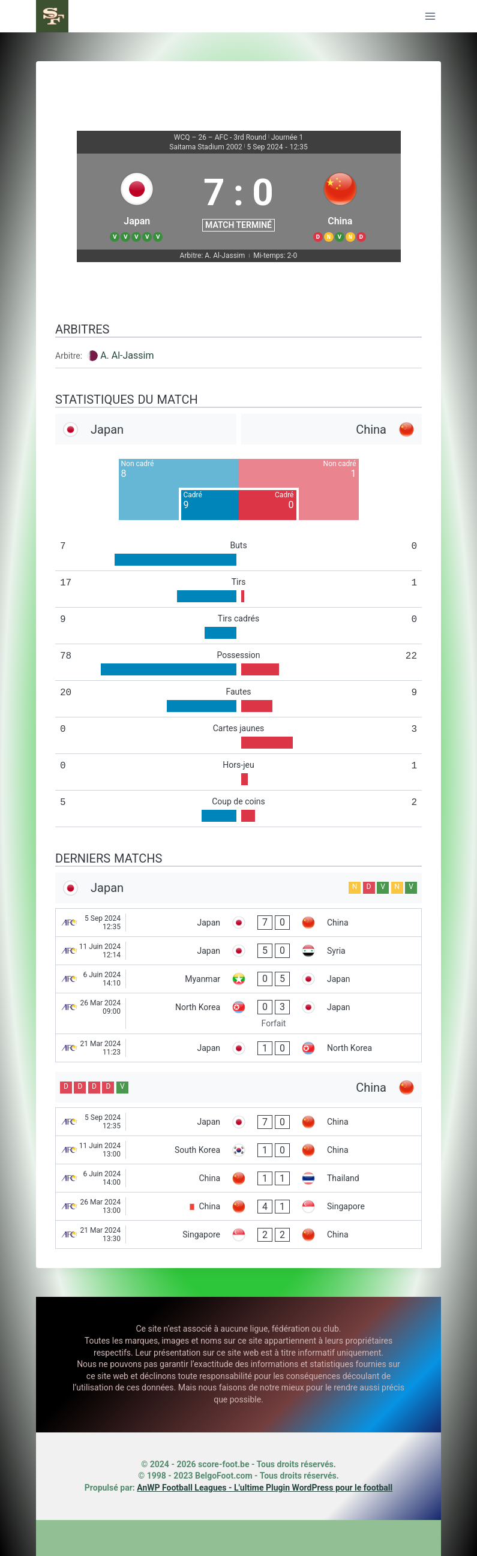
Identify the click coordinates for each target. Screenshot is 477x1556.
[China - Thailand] (238, 1178)
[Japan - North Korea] (238, 1048)
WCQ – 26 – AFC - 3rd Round (220, 137)
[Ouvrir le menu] (430, 16)
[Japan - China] (238, 922)
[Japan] (137, 202)
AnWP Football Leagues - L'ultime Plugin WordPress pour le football (264, 1487)
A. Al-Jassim (127, 355)
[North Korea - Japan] (238, 1013)
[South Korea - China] (238, 1150)
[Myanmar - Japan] (238, 979)
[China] (340, 202)
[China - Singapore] (238, 1206)
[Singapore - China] (238, 1234)
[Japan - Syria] (238, 951)
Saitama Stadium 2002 (205, 147)
